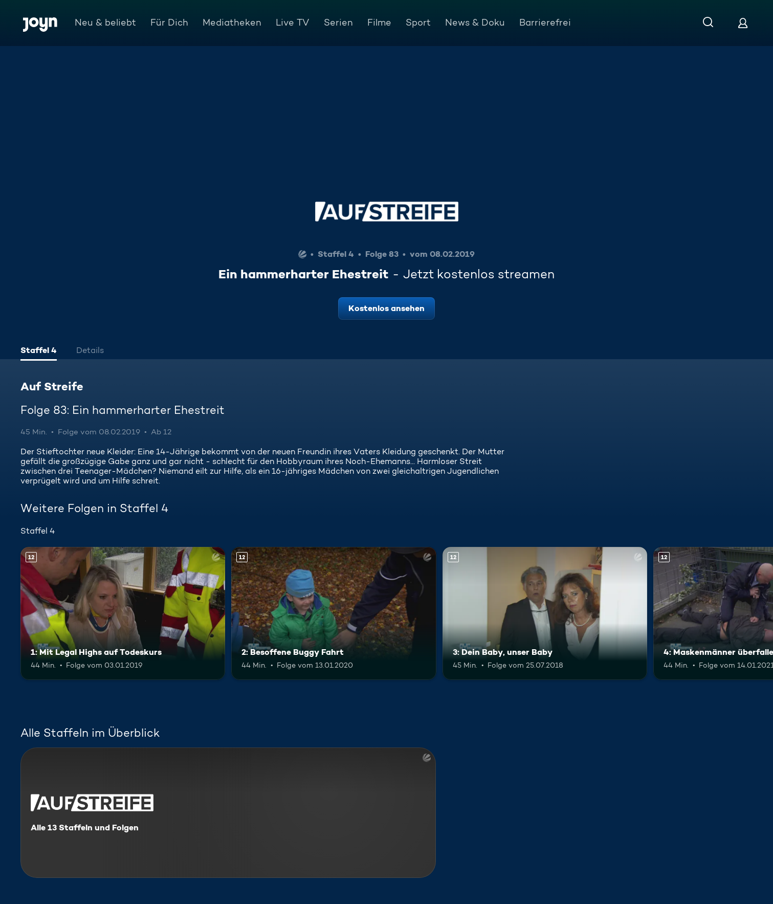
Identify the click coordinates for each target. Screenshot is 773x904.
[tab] (38, 351)
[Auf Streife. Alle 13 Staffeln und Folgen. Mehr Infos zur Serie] (228, 812)
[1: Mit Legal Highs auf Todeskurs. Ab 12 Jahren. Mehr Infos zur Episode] (122, 613)
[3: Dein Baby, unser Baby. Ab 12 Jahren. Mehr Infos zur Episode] (545, 613)
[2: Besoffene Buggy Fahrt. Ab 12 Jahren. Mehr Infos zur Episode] (333, 613)
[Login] (742, 23)
